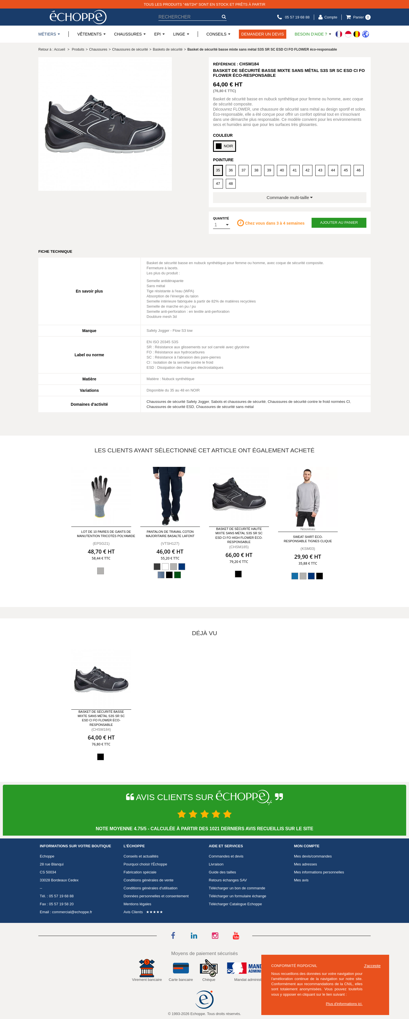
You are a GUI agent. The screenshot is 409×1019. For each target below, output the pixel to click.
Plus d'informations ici (343, 1004)
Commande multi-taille (290, 197)
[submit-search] (224, 16)
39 (269, 170)
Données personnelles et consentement (156, 896)
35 (218, 170)
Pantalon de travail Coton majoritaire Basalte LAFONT (170, 534)
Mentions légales (137, 904)
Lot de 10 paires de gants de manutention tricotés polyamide (106, 534)
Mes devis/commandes (313, 856)
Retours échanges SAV (228, 880)
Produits (78, 49)
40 (282, 170)
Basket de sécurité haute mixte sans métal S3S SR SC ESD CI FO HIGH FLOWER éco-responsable (238, 535)
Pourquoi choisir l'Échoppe (145, 864)
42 (307, 170)
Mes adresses (305, 864)
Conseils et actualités (141, 856)
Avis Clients (133, 912)
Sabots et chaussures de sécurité (238, 401)
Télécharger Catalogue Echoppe (235, 904)
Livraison (216, 864)
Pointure (223, 160)
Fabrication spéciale (140, 872)
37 (243, 170)
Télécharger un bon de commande (237, 888)
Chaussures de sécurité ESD (170, 407)
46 (358, 170)
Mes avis (301, 880)
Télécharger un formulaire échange (237, 896)
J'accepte (372, 966)
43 (320, 170)
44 (333, 170)
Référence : (225, 64)
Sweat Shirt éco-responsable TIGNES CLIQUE (308, 539)
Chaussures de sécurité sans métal (225, 407)
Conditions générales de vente (149, 880)
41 (295, 170)
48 (231, 183)
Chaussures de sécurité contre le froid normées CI (309, 401)
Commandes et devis (226, 856)
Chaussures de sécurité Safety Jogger (178, 401)
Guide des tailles (222, 872)
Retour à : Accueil (51, 49)
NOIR (224, 146)
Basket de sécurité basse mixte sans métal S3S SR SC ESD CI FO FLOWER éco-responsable (101, 718)
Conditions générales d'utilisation (151, 888)
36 (231, 170)
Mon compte (307, 846)
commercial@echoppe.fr (72, 912)
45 (346, 170)
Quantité (221, 218)
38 (256, 170)
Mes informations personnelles (319, 872)
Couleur (223, 135)
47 (218, 183)
